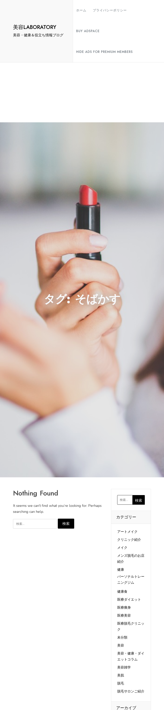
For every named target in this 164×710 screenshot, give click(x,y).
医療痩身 (124, 607)
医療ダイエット (129, 599)
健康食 (122, 591)
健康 (120, 569)
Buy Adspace (88, 31)
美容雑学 (124, 667)
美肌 (120, 675)
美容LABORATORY (34, 27)
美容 (120, 645)
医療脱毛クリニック (130, 626)
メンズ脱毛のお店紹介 (130, 558)
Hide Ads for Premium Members (104, 51)
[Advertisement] (82, 92)
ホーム (81, 10)
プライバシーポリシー (110, 10)
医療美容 (124, 615)
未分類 (122, 637)
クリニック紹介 (129, 539)
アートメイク (127, 531)
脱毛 (120, 683)
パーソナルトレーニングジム (130, 579)
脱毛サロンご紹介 (130, 691)
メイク (122, 547)
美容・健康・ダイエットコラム (130, 656)
